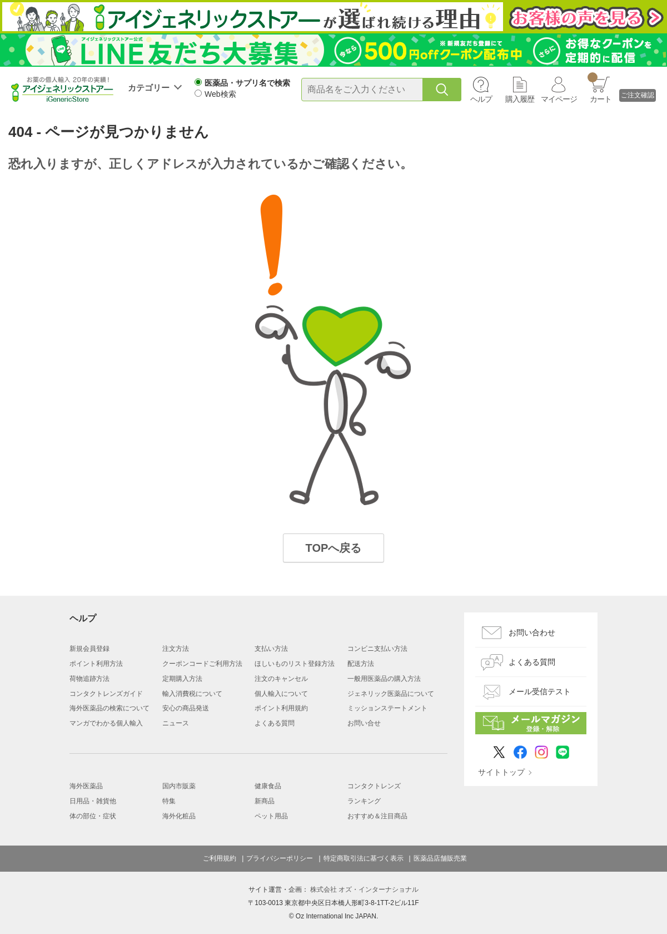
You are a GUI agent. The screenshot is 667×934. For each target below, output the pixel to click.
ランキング (364, 801)
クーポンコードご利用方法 (202, 664)
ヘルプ (481, 99)
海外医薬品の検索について (109, 708)
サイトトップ (501, 772)
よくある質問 (275, 723)
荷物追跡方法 (89, 679)
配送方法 (360, 664)
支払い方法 (271, 649)
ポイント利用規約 (281, 708)
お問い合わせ (532, 632)
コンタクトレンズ (374, 786)
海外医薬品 (86, 786)
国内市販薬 (179, 786)
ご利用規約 (219, 858)
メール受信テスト (540, 691)
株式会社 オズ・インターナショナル (364, 889)
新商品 (265, 801)
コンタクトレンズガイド (106, 694)
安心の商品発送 (185, 708)
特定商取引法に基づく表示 (363, 858)
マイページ (559, 99)
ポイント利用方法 (96, 664)
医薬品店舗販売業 (440, 858)
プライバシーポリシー (279, 858)
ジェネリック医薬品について (390, 694)
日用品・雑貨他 (92, 801)
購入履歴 (519, 99)
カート (599, 87)
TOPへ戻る (334, 548)
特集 (169, 801)
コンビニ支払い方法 (377, 649)
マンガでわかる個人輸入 (106, 723)
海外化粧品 (179, 816)
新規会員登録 (89, 649)
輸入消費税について (192, 694)
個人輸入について (281, 694)
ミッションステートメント (387, 708)
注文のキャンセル (281, 679)
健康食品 (268, 786)
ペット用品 (271, 816)
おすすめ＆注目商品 (377, 816)
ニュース (175, 723)
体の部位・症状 (92, 816)
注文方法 (175, 649)
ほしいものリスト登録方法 (295, 664)
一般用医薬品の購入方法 (384, 679)
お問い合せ (364, 723)
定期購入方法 (182, 679)
